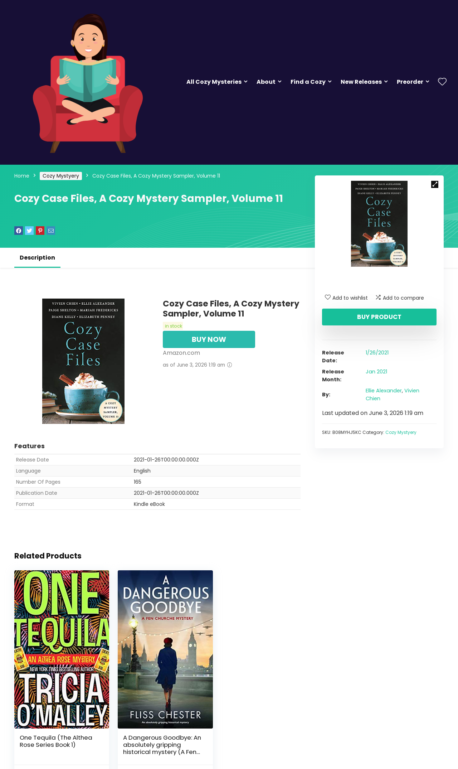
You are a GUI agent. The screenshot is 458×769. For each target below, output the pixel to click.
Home (21, 175)
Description (37, 257)
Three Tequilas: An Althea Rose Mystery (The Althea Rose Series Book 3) (254, 735)
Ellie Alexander (384, 390)
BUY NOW (209, 339)
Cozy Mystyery (61, 175)
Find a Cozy (308, 82)
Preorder (410, 82)
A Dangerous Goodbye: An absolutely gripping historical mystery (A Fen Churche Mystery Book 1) (157, 739)
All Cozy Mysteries (214, 82)
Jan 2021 (376, 371)
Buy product (379, 317)
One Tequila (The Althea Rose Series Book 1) (56, 732)
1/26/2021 (377, 352)
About (266, 82)
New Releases (361, 82)
